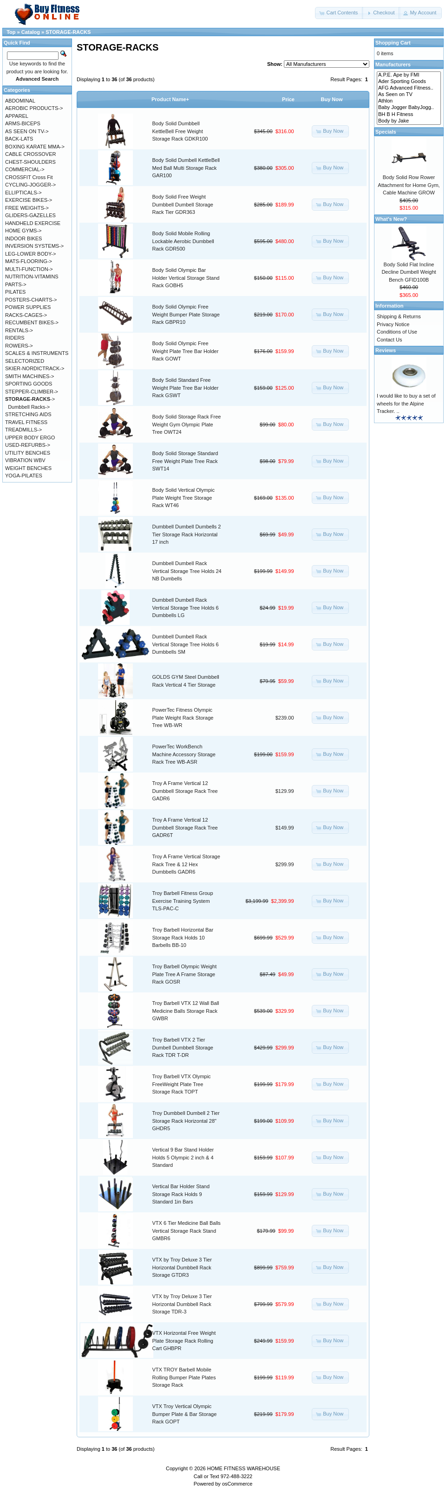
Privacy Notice (393, 324)
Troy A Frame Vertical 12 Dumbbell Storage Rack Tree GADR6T (185, 827)
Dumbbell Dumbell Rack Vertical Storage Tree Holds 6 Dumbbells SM (185, 644)
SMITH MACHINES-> (29, 376)
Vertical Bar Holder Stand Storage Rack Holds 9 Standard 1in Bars (181, 1194)
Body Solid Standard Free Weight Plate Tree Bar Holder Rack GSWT (185, 387)
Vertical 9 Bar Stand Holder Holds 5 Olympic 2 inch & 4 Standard (183, 1157)
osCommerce (237, 1484)
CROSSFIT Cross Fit (28, 177)
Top (11, 32)
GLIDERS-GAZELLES (30, 215)
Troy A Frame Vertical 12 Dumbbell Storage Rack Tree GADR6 (185, 790)
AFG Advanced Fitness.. (408, 88)
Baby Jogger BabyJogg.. (408, 107)
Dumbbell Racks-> (29, 407)
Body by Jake (408, 121)
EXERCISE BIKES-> (28, 200)
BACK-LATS (19, 139)
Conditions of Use (397, 332)
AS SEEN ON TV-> (27, 131)
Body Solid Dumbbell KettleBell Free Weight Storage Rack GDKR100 (180, 131)
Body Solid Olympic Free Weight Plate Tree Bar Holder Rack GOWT (185, 351)
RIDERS (15, 338)
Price (288, 99)
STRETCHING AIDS (28, 414)
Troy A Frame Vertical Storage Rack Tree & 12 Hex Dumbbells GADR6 (186, 864)
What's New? (391, 219)
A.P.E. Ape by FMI (408, 75)
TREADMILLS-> (23, 429)
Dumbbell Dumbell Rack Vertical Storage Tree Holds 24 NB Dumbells (187, 570)
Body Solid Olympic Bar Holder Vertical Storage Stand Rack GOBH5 (186, 277)
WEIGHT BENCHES (28, 468)
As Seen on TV (408, 94)
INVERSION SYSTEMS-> (34, 246)
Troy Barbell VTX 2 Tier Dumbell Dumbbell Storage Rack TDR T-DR (182, 1047)
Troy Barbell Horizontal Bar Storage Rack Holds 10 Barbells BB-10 (183, 937)
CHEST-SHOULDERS (30, 162)
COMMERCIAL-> (25, 169)
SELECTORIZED (24, 361)
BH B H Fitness (408, 114)
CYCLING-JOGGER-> (30, 184)
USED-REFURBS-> (27, 445)
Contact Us (389, 339)
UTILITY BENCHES (27, 453)
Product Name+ (170, 99)
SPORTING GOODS (28, 383)
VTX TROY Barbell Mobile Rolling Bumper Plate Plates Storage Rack (184, 1377)
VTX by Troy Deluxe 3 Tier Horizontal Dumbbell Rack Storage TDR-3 (182, 1304)
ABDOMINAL (20, 100)
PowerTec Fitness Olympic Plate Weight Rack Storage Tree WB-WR (183, 717)
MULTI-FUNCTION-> (29, 269)
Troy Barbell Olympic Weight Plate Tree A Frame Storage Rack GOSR (184, 974)
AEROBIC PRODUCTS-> (34, 108)
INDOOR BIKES (23, 238)
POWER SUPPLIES (28, 307)
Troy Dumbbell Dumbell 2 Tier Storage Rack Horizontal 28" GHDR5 (186, 1120)
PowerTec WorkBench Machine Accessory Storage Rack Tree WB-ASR (184, 754)
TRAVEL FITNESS (26, 422)
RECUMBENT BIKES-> (32, 322)
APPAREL (16, 116)
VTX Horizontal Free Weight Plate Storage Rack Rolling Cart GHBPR (184, 1340)
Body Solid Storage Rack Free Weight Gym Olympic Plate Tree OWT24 (186, 424)
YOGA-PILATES (23, 475)
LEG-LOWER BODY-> (30, 254)
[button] (339, 13)
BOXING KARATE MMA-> (35, 146)
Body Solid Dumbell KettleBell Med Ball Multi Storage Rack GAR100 (186, 167)
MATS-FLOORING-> (28, 261)
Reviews (385, 350)
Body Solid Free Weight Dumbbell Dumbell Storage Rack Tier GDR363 (182, 204)
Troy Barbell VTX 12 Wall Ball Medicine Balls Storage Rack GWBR (185, 1010)
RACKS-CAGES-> (26, 315)
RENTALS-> (19, 330)
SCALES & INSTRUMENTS (36, 353)
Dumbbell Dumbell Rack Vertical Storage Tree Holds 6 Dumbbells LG (185, 607)
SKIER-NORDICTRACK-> (34, 368)
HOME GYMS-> (23, 230)
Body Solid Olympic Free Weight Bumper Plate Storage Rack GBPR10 (186, 314)
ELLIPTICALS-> (23, 192)
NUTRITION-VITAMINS (32, 276)
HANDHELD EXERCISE (32, 223)
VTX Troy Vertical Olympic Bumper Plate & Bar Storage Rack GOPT (184, 1413)
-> (30, 399)
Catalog (30, 32)
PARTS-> (15, 284)
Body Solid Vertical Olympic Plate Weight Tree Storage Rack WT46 (183, 497)
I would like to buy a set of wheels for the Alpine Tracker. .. (406, 403)
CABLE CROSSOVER (30, 154)
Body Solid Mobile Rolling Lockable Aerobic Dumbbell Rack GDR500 (183, 241)
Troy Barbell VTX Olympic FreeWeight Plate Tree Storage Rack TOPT (181, 1084)
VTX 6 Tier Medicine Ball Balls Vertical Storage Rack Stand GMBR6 (186, 1230)
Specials (385, 132)
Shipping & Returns (399, 316)
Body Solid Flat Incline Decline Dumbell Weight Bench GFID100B (408, 272)
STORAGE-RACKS (68, 32)
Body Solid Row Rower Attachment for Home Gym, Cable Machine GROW (408, 184)
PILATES (15, 292)
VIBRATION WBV (25, 460)
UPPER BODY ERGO (30, 437)
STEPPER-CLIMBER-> (31, 391)
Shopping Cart (393, 42)
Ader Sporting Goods (408, 81)
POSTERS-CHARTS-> (31, 299)
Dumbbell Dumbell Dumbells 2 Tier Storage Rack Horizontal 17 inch (186, 534)
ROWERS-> (19, 345)
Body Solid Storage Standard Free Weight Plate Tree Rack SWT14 (185, 460)
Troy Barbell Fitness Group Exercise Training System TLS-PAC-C (182, 900)
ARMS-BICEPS (22, 123)
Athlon (408, 101)
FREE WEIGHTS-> (27, 208)
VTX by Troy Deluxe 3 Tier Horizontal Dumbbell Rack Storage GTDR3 (182, 1267)
